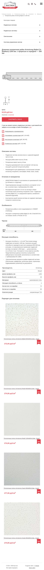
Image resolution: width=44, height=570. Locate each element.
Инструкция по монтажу (12, 139)
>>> (30, 127)
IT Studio (37, 565)
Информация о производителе (14, 131)
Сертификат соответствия (13, 135)
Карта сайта (32, 568)
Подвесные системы (11, 143)
